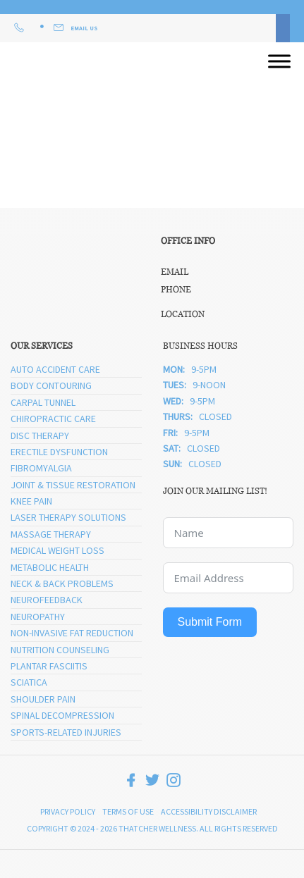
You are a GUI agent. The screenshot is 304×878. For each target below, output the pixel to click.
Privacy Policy (67, 811)
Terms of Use (128, 811)
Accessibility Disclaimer (209, 811)
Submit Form (210, 622)
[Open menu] (279, 61)
